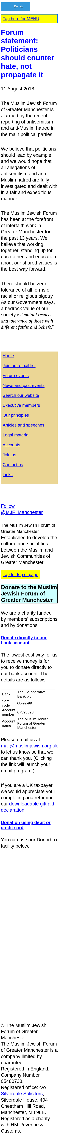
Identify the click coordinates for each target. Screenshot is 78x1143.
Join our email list (19, 365)
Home (8, 355)
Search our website (21, 395)
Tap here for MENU (21, 18)
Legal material (16, 435)
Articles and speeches (23, 425)
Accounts (11, 444)
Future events (16, 375)
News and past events (23, 385)
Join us (9, 454)
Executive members (21, 405)
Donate (18, 6)
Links (8, 474)
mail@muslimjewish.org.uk (29, 745)
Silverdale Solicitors (22, 1093)
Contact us (13, 464)
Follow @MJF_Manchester (22, 509)
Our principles (16, 415)
